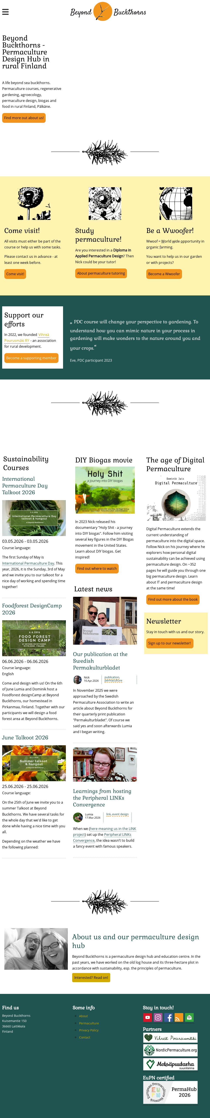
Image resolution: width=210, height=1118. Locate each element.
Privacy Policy (88, 1030)
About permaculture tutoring (101, 273)
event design (120, 814)
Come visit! (15, 273)
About (83, 1016)
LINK (108, 814)
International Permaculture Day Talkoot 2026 (25, 486)
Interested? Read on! (91, 977)
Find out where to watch (97, 568)
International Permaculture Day (28, 563)
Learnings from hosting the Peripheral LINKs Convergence (102, 798)
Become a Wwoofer (164, 273)
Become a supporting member (31, 358)
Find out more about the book (173, 599)
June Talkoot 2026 (25, 737)
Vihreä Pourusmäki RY (26, 337)
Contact (84, 1037)
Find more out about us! (24, 117)
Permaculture (113, 680)
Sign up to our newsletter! (170, 643)
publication (112, 677)
